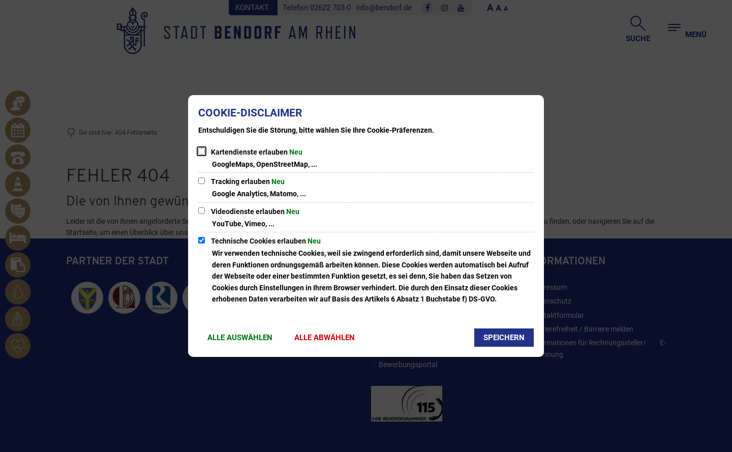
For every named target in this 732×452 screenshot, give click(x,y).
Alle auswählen (239, 337)
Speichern (504, 337)
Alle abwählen (324, 337)
